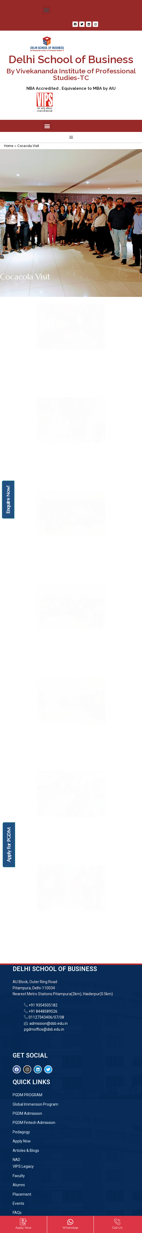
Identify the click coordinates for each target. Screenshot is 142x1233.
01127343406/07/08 (46, 1017)
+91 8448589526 (42, 1011)
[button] (46, 9)
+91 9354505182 (43, 1005)
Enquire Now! (8, 499)
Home (8, 146)
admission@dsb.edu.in (48, 1023)
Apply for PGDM (9, 844)
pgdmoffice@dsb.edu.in (44, 1029)
